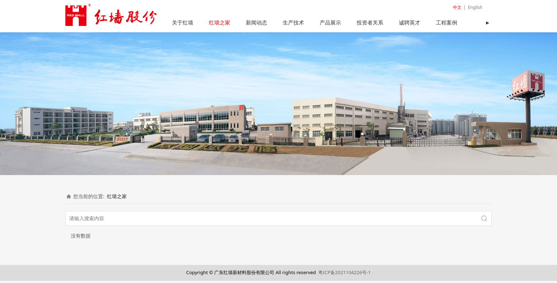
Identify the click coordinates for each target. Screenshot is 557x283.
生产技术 (293, 22)
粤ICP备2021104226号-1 (344, 275)
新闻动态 (256, 22)
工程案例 (446, 22)
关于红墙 (182, 22)
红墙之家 (219, 22)
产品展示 (330, 22)
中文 (457, 7)
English (475, 7)
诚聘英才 (409, 22)
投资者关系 (370, 22)
